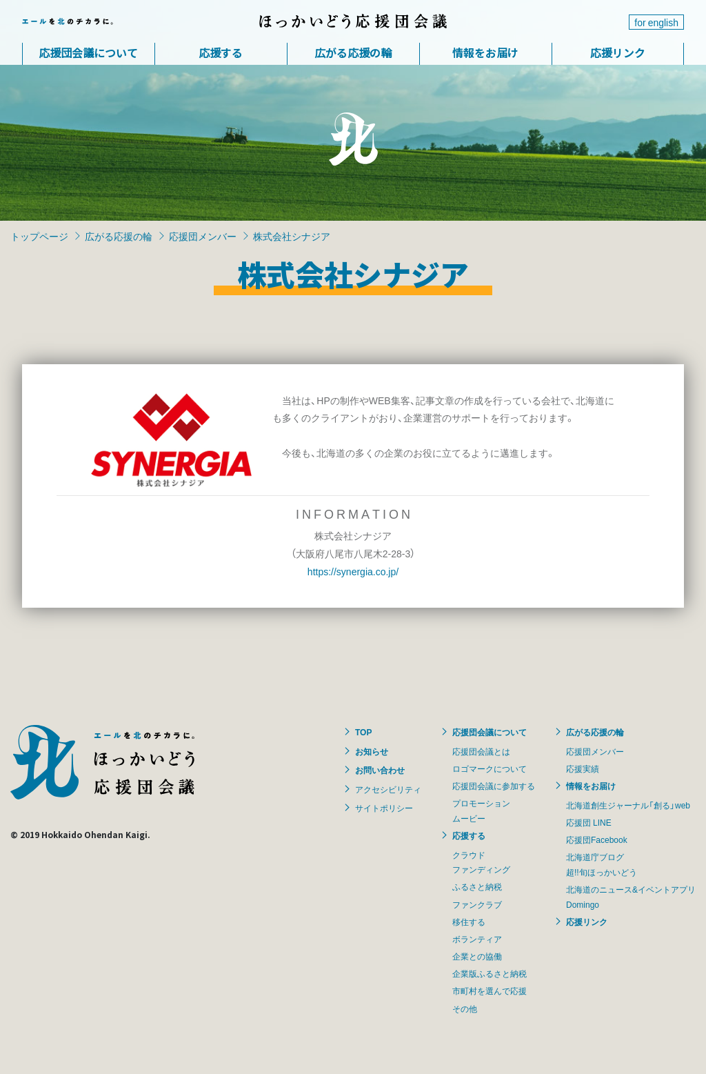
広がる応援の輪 (353, 52)
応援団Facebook (596, 839)
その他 (464, 1008)
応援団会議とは (481, 751)
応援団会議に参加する (493, 785)
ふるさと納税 (477, 886)
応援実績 (582, 768)
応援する (221, 52)
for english (656, 22)
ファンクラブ (477, 904)
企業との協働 (477, 956)
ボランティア (477, 939)
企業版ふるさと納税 (489, 973)
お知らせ (371, 751)
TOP (363, 732)
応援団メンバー (202, 236)
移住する (468, 921)
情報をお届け (485, 52)
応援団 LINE (589, 822)
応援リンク (617, 52)
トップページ (39, 236)
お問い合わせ (380, 770)
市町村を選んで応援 (489, 990)
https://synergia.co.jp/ (353, 571)
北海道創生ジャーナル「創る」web (628, 805)
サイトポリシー (384, 808)
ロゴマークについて (489, 768)
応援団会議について (88, 52)
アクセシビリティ (388, 789)
